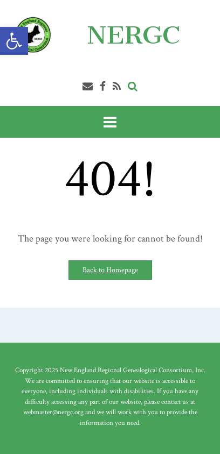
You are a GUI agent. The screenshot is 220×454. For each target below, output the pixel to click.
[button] (14, 41)
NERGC (133, 35)
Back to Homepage (110, 270)
